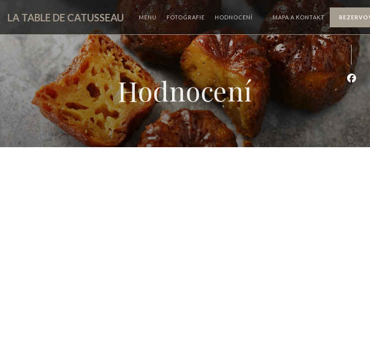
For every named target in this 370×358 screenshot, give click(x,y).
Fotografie (186, 17)
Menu (148, 17)
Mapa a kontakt (299, 17)
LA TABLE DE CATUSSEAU (65, 17)
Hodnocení (234, 17)
